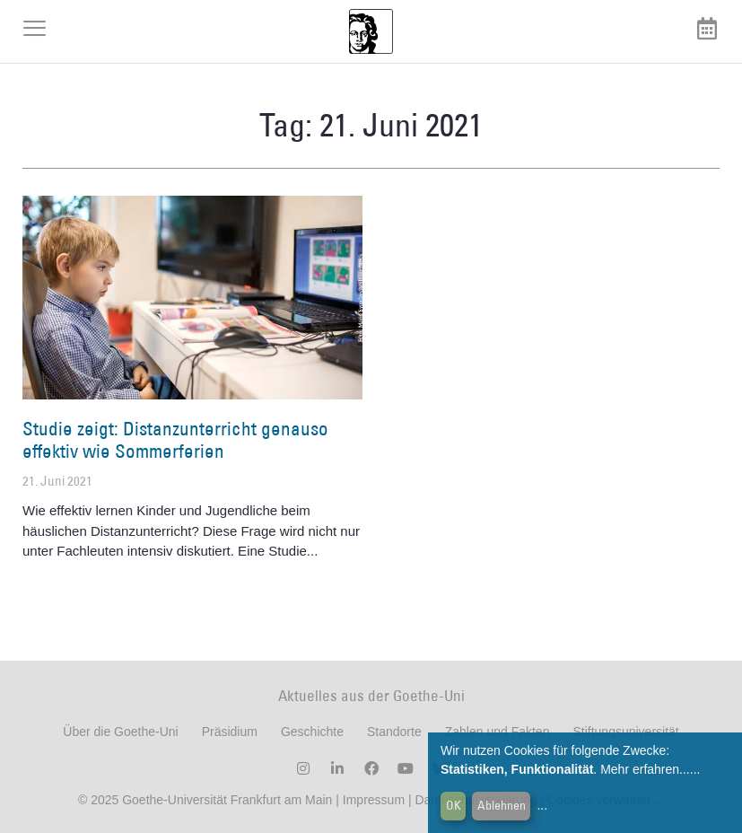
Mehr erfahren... (645, 769)
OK (453, 805)
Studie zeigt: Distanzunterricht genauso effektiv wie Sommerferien (175, 439)
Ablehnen (501, 805)
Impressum (372, 800)
